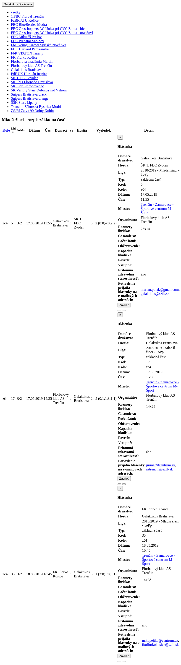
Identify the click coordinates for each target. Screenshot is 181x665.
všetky (16, 12)
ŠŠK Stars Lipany (24, 102)
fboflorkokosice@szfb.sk (160, 645)
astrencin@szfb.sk (159, 469)
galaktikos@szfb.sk (155, 294)
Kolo (6, 130)
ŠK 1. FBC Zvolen (24, 78)
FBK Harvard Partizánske (30, 49)
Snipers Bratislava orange (29, 98)
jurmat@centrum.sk (160, 465)
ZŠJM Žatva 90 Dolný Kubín (32, 111)
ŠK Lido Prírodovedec (27, 86)
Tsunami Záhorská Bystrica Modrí (36, 107)
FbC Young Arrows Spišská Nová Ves (38, 45)
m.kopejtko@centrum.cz (160, 640)
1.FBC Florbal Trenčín (27, 16)
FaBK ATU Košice (25, 20)
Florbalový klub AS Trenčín (31, 66)
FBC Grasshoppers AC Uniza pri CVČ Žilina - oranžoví (52, 33)
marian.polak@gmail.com (160, 289)
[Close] (120, 137)
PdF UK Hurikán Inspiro (29, 74)
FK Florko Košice (24, 57)
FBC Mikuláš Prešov (26, 37)
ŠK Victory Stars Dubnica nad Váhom (39, 90)
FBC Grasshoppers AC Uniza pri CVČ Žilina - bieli (49, 29)
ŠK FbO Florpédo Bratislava (32, 82)
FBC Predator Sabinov (27, 41)
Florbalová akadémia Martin (31, 61)
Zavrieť (124, 305)
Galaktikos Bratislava (18, 4)
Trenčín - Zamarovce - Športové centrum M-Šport (157, 209)
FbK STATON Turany (27, 53)
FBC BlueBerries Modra (29, 24)
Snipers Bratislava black (29, 94)
